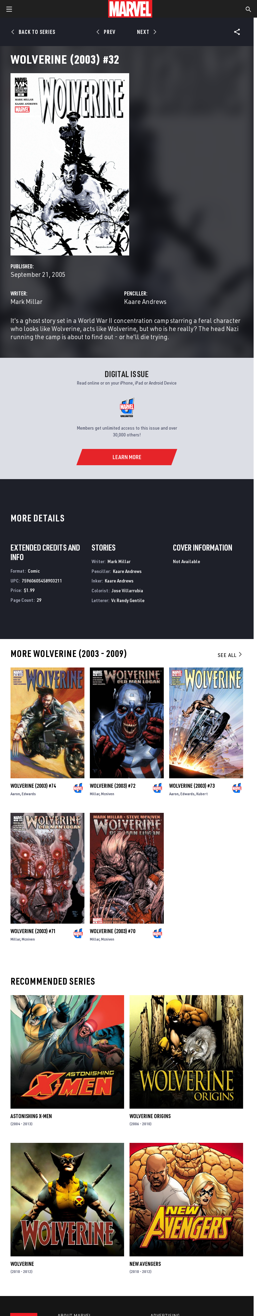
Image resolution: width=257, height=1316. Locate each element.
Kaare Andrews (145, 301)
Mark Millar (26, 301)
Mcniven (107, 793)
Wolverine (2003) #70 (112, 931)
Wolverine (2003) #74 (33, 785)
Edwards (29, 793)
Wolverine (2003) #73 (192, 785)
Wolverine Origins (150, 1116)
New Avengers (145, 1263)
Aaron (15, 793)
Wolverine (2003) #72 (112, 785)
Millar (94, 793)
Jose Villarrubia (127, 590)
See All (230, 655)
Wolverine (22, 1263)
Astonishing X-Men (31, 1116)
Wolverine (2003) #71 (33, 931)
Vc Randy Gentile (127, 600)
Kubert (202, 793)
